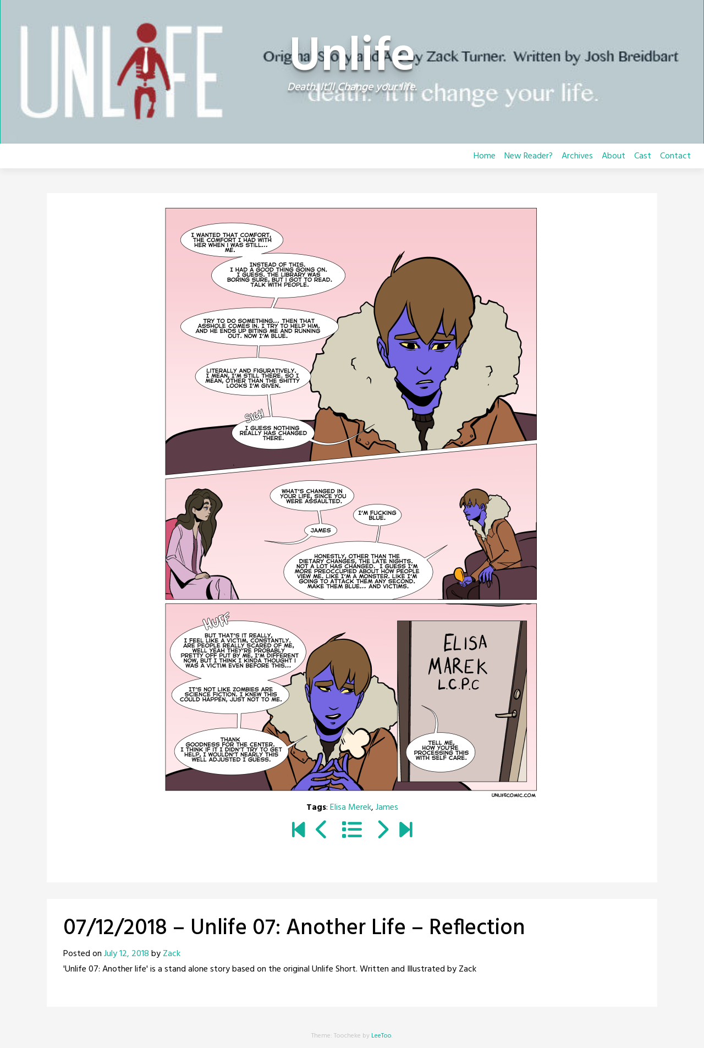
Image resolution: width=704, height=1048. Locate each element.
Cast (642, 156)
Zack (171, 954)
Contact (675, 156)
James (387, 807)
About (613, 156)
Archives (577, 156)
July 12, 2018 (126, 954)
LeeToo (381, 1035)
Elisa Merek (350, 807)
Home (485, 156)
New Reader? (528, 156)
